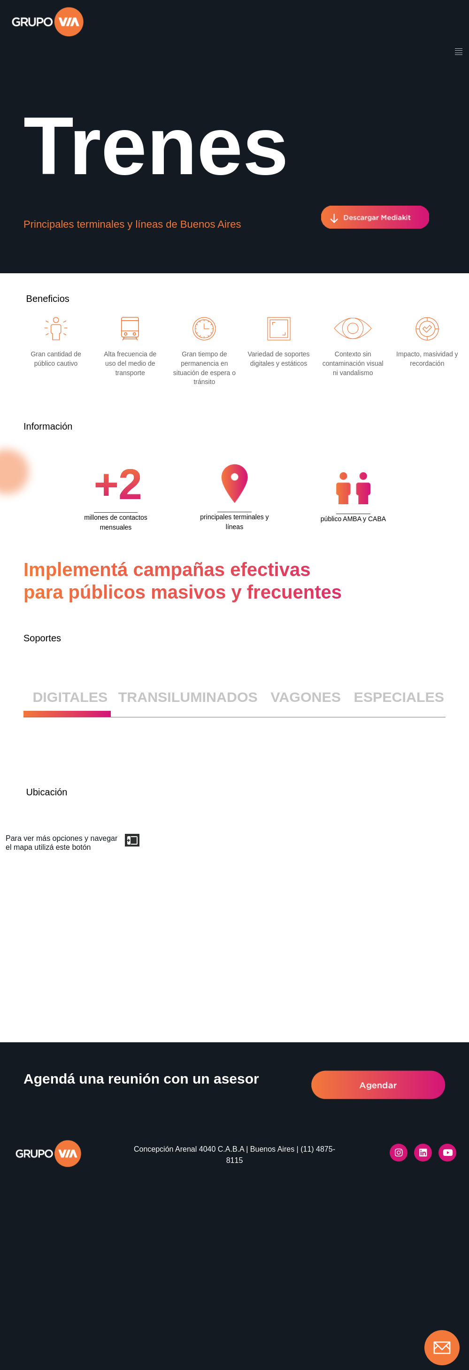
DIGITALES (70, 697)
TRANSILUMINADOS (188, 697)
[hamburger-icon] (458, 52)
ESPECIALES (399, 697)
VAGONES (305, 697)
